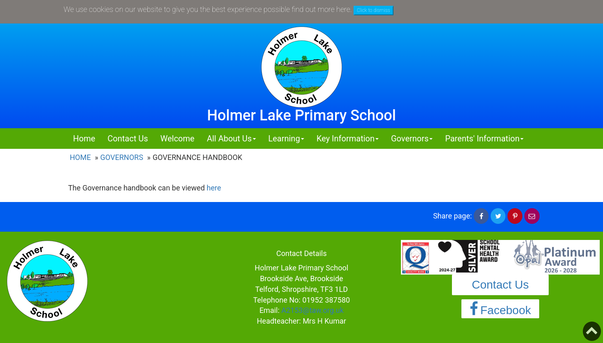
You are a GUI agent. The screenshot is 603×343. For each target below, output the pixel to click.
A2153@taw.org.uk (313, 310)
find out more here (321, 9)
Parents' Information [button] (484, 138)
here (214, 187)
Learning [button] (286, 138)
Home (84, 138)
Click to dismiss (373, 10)
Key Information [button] (348, 138)
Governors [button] (412, 138)
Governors (121, 157)
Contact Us (127, 138)
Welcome (177, 138)
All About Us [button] (231, 138)
